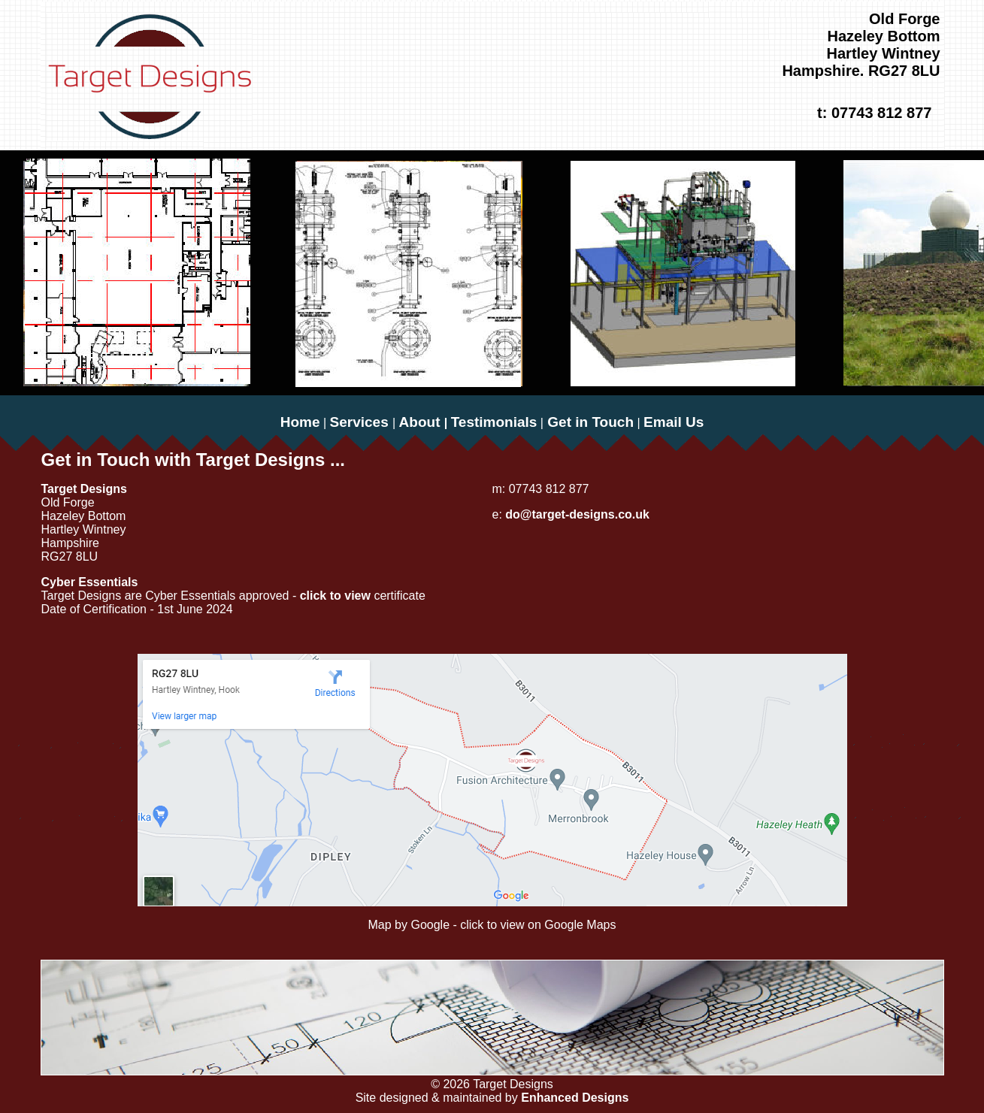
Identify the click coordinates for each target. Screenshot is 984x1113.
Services (361, 422)
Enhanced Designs (574, 1097)
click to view (337, 595)
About (421, 422)
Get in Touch (588, 422)
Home (300, 422)
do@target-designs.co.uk (575, 514)
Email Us (673, 422)
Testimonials (494, 422)
